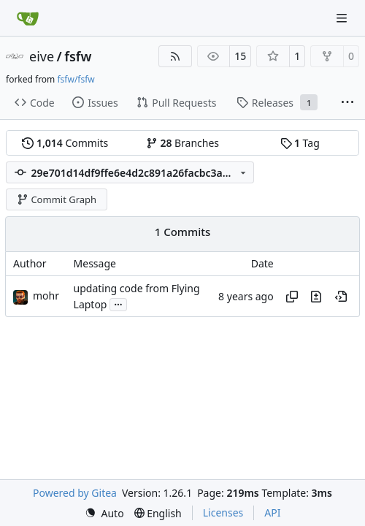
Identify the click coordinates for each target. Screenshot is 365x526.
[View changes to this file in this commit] (316, 297)
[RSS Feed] (175, 56)
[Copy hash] (292, 297)
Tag (300, 143)
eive (41, 56)
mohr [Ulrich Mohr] (46, 295)
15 (240, 56)
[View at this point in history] (341, 297)
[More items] (347, 103)
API (272, 512)
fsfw (77, 56)
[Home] (27, 18)
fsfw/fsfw (75, 79)
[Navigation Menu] (343, 18)
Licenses (223, 512)
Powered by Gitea (75, 493)
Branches (182, 143)
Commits (65, 143)
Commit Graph (56, 199)
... (118, 303)
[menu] (104, 513)
